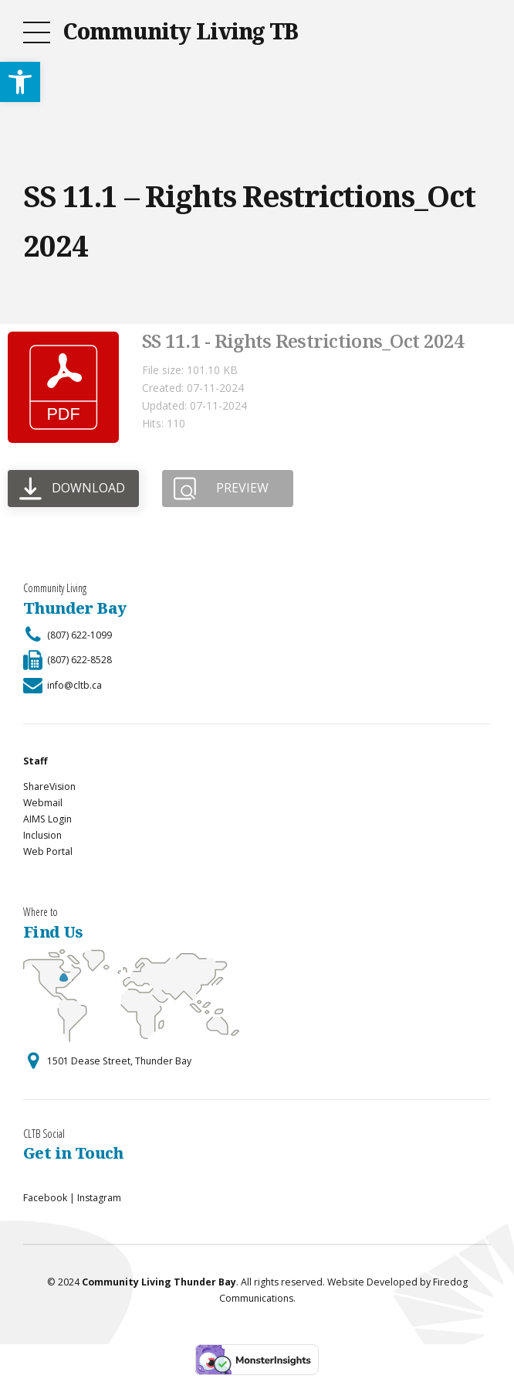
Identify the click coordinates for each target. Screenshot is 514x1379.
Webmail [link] (43, 802)
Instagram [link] (99, 1197)
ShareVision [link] (49, 786)
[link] (20, 82)
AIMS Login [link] (47, 819)
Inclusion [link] (42, 835)
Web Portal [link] (48, 851)
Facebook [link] (45, 1197)
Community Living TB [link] (180, 31)
